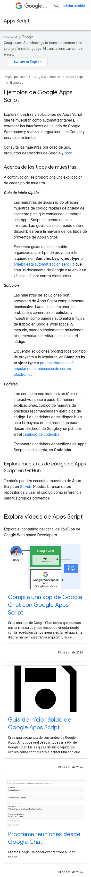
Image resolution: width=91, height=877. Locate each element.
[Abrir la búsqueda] (56, 6)
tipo (68, 153)
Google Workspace (46, 77)
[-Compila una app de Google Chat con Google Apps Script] (45, 604)
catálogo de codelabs (41, 434)
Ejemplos (16, 82)
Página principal (15, 77)
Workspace (37, 6)
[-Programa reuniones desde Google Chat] (45, 838)
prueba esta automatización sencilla (44, 264)
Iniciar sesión (74, 6)
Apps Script (17, 21)
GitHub (25, 486)
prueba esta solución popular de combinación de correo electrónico (44, 369)
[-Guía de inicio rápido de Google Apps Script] (45, 723)
